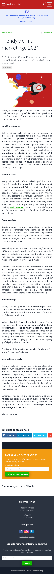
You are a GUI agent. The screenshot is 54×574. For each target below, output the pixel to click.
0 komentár (48, 32)
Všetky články (6, 33)
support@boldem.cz (27, 510)
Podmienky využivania (27, 537)
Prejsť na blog (27, 21)
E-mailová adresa (12, 465)
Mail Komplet (17, 207)
